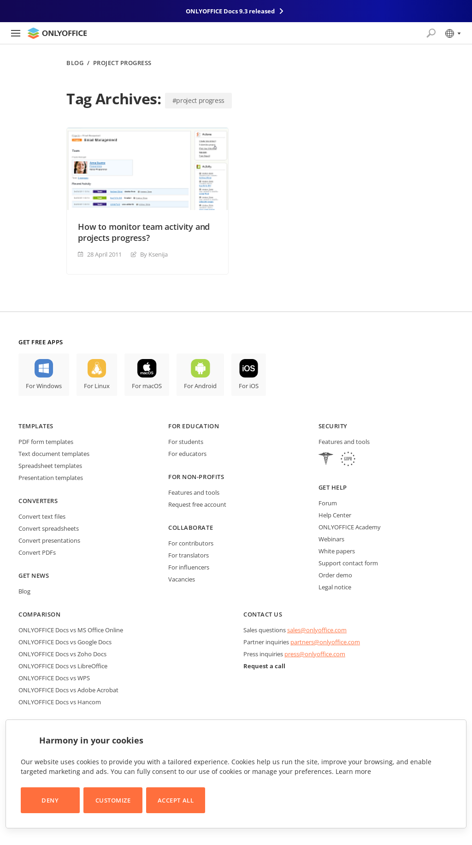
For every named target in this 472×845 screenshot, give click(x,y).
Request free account (197, 504)
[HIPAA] (326, 459)
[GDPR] (348, 459)
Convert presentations (49, 540)
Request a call (264, 666)
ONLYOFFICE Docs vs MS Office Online (70, 630)
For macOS (147, 386)
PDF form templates (45, 441)
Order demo (335, 575)
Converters (38, 501)
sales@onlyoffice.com (317, 630)
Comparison (39, 614)
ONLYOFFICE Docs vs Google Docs (65, 642)
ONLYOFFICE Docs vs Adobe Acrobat (68, 690)
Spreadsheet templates (50, 465)
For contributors (190, 543)
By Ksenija (154, 254)
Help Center (335, 515)
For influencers (188, 567)
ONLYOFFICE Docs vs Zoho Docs (62, 654)
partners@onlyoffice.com (325, 642)
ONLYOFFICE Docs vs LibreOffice (62, 666)
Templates (35, 426)
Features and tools (193, 492)
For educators (187, 453)
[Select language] (452, 33)
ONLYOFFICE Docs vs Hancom (59, 702)
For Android (200, 386)
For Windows (44, 386)
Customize (113, 800)
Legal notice (335, 587)
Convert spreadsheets (48, 528)
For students (185, 441)
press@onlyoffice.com (314, 654)
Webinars (331, 539)
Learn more (353, 771)
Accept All (176, 800)
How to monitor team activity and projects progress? (144, 232)
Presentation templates (50, 477)
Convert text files (41, 516)
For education (193, 426)
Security (333, 426)
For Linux (97, 386)
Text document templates (53, 453)
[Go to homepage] (57, 33)
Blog (74, 63)
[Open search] (431, 33)
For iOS (249, 386)
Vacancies (181, 579)
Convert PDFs (37, 552)
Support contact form (348, 563)
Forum (328, 503)
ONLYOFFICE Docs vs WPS (54, 678)
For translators (188, 555)
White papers (337, 551)
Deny (50, 800)
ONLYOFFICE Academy (350, 527)
